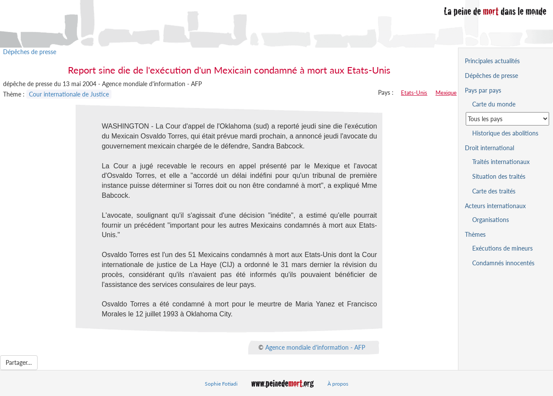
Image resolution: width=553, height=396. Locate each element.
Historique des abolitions (505, 133)
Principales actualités (492, 60)
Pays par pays (483, 90)
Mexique (446, 92)
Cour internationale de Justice (69, 94)
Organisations (490, 219)
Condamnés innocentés (503, 263)
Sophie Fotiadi (221, 383)
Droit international (489, 147)
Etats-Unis (414, 92)
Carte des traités (493, 191)
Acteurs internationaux (495, 205)
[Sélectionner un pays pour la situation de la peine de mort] (507, 119)
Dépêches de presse (29, 51)
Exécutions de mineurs (502, 248)
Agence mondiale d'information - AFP (315, 347)
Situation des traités (498, 176)
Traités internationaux (501, 161)
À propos (337, 383)
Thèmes (475, 234)
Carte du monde (493, 104)
